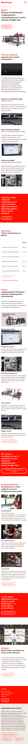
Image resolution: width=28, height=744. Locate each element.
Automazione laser (6, 6)
